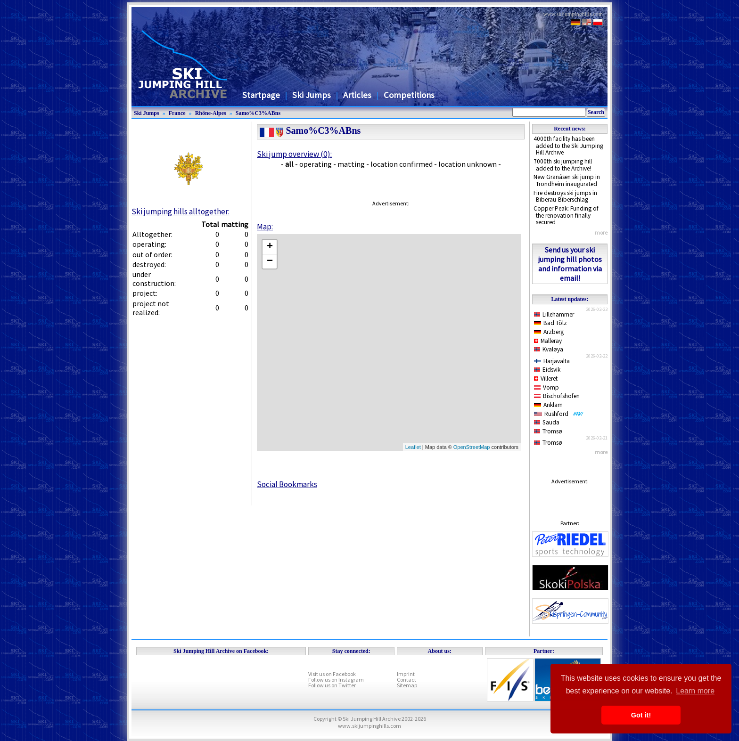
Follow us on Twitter (332, 685)
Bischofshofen (557, 396)
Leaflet (413, 447)
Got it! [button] (641, 715)
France (177, 113)
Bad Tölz (550, 323)
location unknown (467, 164)
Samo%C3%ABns (258, 113)
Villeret (546, 379)
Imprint (406, 673)
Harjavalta (552, 361)
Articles (357, 95)
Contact (406, 679)
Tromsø (548, 431)
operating (315, 164)
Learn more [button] (695, 691)
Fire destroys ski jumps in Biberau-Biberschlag (565, 196)
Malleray (548, 341)
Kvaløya (548, 349)
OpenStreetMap (471, 447)
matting (351, 164)
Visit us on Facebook (332, 673)
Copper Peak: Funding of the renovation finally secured (566, 215)
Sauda (546, 422)
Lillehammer (554, 314)
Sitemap (407, 685)
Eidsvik (547, 370)
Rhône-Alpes (210, 113)
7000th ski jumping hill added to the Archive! (563, 164)
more (601, 232)
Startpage (261, 95)
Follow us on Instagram (336, 679)
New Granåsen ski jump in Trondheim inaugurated (567, 180)
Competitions (409, 95)
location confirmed (401, 164)
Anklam (548, 405)
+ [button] (270, 247)
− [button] (270, 261)
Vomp (546, 387)
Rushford (558, 414)
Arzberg (549, 332)
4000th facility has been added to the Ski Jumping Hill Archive (568, 145)
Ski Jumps (311, 95)
